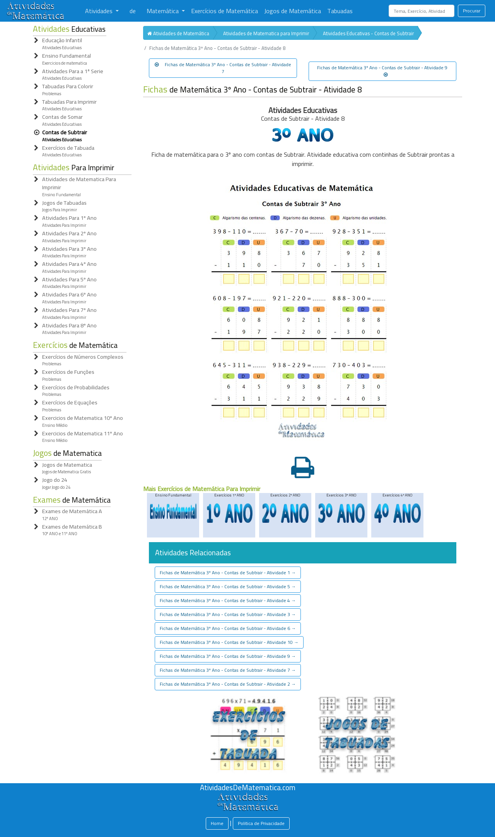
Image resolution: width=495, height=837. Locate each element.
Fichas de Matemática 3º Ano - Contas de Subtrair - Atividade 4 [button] (228, 600)
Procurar (471, 10)
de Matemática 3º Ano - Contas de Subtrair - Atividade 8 (252, 89)
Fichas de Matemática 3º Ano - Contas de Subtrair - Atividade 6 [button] (228, 628)
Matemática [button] (163, 11)
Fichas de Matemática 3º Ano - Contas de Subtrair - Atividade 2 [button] (228, 684)
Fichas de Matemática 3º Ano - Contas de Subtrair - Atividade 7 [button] (223, 68)
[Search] (421, 11)
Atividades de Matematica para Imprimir (266, 33)
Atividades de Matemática (178, 33)
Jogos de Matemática (292, 11)
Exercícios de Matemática (224, 11)
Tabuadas (340, 11)
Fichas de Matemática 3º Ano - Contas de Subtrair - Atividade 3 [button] (228, 614)
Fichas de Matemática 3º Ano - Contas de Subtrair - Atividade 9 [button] (382, 70)
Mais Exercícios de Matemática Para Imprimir (201, 489)
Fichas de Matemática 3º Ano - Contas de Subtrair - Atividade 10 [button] (229, 642)
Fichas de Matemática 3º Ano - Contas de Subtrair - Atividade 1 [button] (228, 572)
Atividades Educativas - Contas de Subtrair (368, 33)
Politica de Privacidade (261, 823)
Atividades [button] (99, 11)
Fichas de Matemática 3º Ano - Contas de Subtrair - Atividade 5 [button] (228, 586)
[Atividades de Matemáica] (247, 797)
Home (217, 823)
